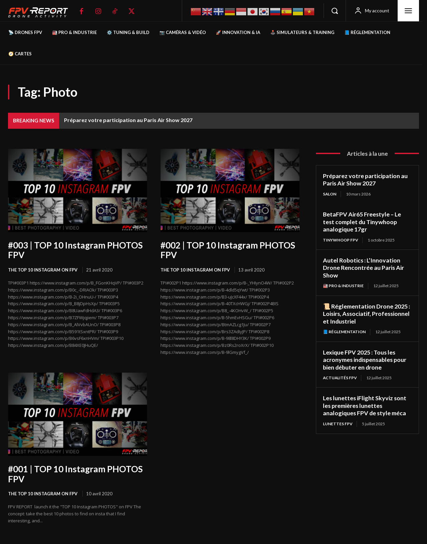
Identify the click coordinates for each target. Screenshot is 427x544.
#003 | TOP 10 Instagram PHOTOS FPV (75, 250)
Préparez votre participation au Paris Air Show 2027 (128, 120)
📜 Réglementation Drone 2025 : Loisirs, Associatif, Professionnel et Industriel (367, 314)
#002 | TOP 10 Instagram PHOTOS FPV (227, 250)
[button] (334, 10)
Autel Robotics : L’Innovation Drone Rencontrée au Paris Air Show (363, 267)
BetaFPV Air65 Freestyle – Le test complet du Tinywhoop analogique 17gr (362, 221)
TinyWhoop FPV (340, 239)
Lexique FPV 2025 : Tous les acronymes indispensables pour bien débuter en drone (365, 360)
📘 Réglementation (344, 331)
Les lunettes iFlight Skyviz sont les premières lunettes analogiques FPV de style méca (365, 406)
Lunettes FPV (338, 423)
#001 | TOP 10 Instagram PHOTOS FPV (75, 474)
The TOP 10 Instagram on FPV (42, 270)
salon (330, 193)
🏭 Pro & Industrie (343, 285)
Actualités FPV (340, 377)
